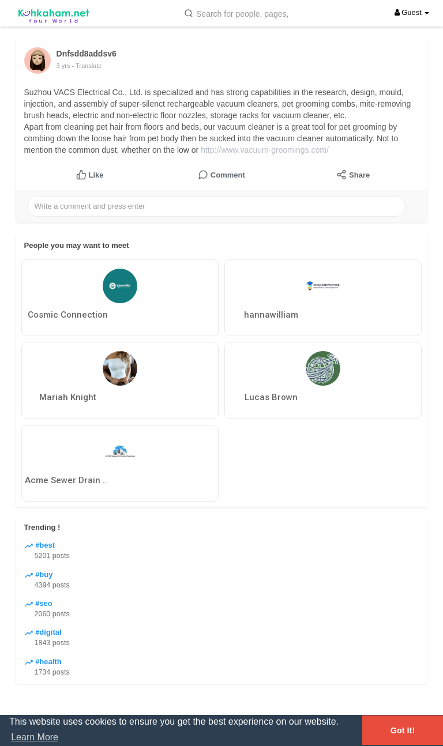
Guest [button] (412, 12)
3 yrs (63, 65)
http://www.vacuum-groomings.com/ (265, 150)
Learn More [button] (34, 737)
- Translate (87, 65)
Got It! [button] (403, 730)
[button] (239, 12)
